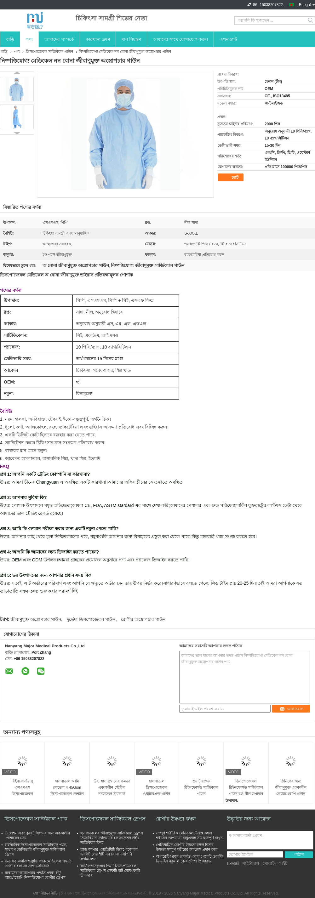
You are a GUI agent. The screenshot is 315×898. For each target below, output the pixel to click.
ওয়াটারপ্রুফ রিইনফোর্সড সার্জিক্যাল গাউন (201, 787)
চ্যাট (231, 177)
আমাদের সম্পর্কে (59, 39)
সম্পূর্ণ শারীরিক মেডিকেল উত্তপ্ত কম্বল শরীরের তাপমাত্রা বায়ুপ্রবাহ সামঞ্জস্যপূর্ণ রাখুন (189, 835)
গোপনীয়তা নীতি (45, 893)
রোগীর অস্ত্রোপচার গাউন (143, 619)
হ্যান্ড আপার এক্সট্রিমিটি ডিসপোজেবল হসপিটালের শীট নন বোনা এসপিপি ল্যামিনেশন (109, 854)
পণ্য (29, 39)
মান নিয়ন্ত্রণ (131, 39)
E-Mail (233, 863)
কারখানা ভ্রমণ (98, 39)
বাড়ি (10, 39)
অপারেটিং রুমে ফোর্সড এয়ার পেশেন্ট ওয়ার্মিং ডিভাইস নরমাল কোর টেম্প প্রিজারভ (189, 858)
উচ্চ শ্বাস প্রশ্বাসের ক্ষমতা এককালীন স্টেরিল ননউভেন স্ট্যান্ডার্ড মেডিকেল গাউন (112, 788)
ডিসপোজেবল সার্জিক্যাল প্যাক (35, 818)
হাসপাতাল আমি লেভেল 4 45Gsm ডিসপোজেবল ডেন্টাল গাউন (67, 788)
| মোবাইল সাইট (274, 863)
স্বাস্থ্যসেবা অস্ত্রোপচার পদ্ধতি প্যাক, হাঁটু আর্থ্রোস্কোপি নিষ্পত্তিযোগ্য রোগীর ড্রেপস (35, 875)
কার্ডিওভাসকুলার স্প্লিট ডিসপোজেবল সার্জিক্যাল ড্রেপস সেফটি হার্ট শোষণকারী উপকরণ (110, 871)
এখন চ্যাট (228, 39)
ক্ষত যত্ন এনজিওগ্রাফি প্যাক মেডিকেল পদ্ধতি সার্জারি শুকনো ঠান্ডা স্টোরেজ (38, 863)
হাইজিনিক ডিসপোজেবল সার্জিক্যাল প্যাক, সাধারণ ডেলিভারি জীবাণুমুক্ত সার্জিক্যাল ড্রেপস (36, 849)
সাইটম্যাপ (250, 863)
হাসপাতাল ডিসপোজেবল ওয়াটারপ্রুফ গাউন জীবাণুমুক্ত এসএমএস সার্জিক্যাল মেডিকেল (156, 788)
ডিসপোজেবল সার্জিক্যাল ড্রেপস (113, 818)
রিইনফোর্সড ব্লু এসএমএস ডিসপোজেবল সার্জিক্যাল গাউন (22, 788)
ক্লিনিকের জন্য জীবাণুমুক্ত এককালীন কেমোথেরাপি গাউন (290, 787)
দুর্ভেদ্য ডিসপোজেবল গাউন (91, 619)
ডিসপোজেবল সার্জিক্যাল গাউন (49, 51)
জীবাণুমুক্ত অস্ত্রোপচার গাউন (35, 619)
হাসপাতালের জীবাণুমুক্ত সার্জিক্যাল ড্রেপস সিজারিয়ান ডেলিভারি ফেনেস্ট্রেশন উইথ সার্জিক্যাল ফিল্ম (111, 838)
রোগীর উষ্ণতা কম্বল (176, 818)
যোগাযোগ (291, 709)
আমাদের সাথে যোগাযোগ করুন (180, 39)
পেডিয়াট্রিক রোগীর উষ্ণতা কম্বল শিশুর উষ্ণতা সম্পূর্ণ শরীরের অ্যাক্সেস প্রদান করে (187, 847)
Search (311, 20)
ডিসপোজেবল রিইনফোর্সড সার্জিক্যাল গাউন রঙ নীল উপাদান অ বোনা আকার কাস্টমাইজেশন (246, 788)
